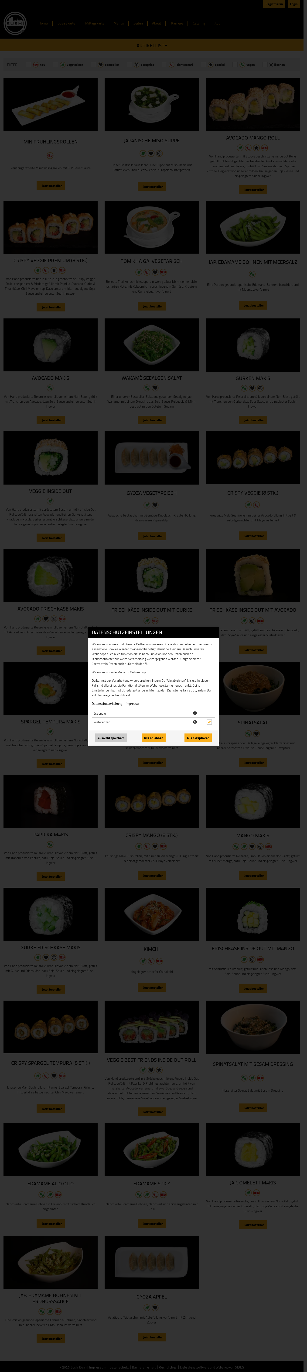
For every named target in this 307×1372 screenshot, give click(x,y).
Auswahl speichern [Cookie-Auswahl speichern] (111, 737)
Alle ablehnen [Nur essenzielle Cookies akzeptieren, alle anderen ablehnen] (153, 737)
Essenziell (100, 713)
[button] (195, 713)
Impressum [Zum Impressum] (133, 703)
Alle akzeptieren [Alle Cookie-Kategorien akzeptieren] (198, 737)
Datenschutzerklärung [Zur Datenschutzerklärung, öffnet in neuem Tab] (107, 703)
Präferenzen (101, 722)
